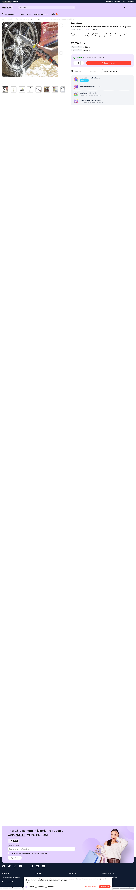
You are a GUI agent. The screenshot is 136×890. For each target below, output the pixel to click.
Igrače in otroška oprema (11, 877)
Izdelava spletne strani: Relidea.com (123, 888)
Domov (4, 19)
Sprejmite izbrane (90, 886)
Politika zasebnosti (128, 1)
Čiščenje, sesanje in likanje (23, 19)
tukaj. (99, 95)
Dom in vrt (11, 19)
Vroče (29, 14)
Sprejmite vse (104, 886)
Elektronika (6, 873)
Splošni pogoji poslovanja (113, 1)
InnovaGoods (76, 23)
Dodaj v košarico (110, 63)
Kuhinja (38, 873)
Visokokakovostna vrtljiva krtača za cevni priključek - (60, 19)
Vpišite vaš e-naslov (14, 846)
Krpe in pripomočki (38, 19)
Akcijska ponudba (41, 14)
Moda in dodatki (8, 882)
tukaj (45, 853)
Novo (22, 14)
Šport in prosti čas (108, 873)
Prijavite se (15, 858)
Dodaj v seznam (111, 71)
